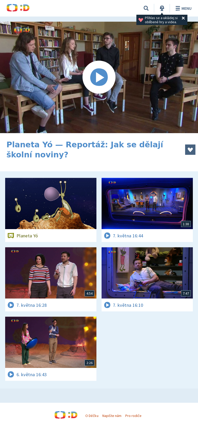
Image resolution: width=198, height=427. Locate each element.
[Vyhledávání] (146, 8)
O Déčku (91, 415)
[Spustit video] (99, 77)
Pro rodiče (133, 415)
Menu (183, 8)
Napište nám (111, 415)
